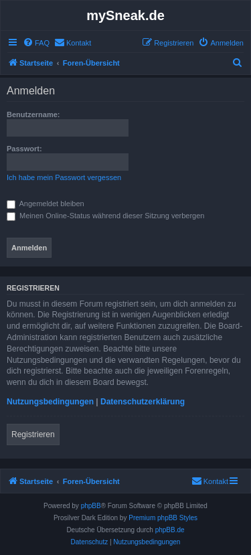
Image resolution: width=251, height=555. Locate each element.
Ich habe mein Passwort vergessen (64, 177)
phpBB (91, 505)
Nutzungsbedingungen (50, 401)
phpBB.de (170, 530)
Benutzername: (33, 114)
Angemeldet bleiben (45, 204)
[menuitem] (36, 43)
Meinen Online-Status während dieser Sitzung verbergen (105, 216)
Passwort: (24, 149)
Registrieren (33, 434)
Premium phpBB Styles (163, 518)
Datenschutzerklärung (142, 401)
